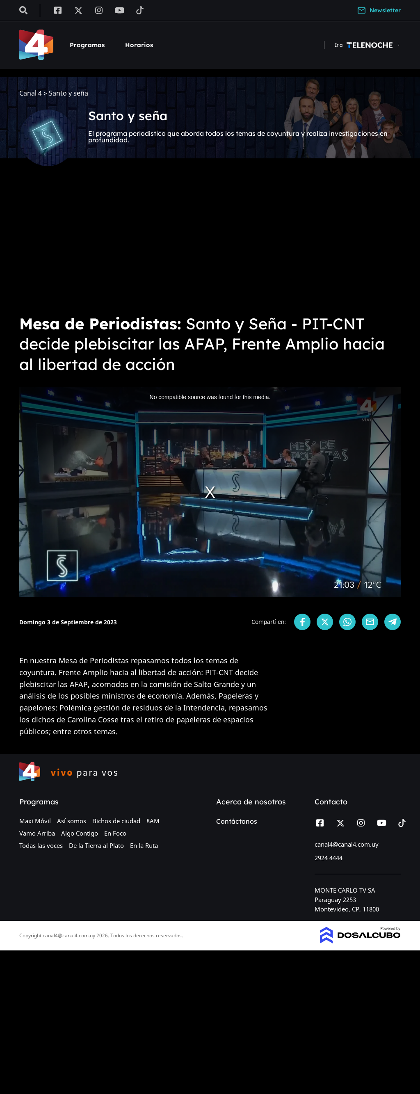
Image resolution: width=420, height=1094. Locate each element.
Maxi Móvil (35, 821)
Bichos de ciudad (116, 821)
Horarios (139, 45)
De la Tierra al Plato (96, 845)
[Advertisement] (210, 246)
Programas (87, 45)
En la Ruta (144, 845)
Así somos (71, 821)
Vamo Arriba (37, 833)
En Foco (115, 833)
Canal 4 (30, 93)
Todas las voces (41, 845)
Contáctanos (236, 821)
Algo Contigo (79, 833)
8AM (153, 821)
